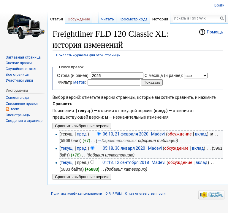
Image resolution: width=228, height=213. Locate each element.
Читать (107, 19)
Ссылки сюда (17, 98)
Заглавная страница (23, 57)
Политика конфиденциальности (76, 194)
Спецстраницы (18, 115)
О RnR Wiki (113, 194)
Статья (56, 19)
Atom (14, 109)
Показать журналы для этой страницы (88, 55)
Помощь (215, 32)
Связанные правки (22, 103)
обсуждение (179, 134)
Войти (219, 5)
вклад (201, 134)
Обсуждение (79, 19)
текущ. (67, 148)
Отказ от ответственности (145, 194)
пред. (82, 134)
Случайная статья (21, 69)
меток (79, 82)
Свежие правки (19, 63)
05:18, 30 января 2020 (124, 148)
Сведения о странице (24, 121)
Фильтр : (72, 82)
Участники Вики (19, 80)
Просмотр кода (133, 19)
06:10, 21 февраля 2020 (125, 134)
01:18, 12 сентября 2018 (125, 162)
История (160, 19)
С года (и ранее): (73, 75)
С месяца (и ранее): (164, 75)
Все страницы (17, 74)
